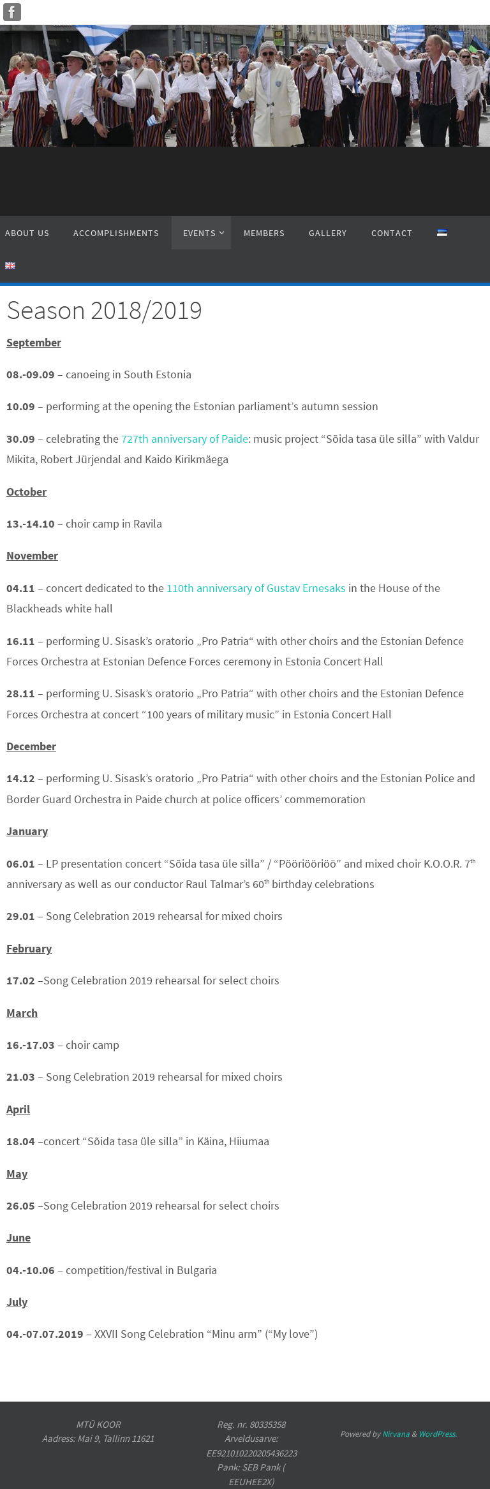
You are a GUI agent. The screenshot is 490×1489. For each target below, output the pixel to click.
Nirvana (396, 1433)
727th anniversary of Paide (184, 438)
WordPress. (438, 1433)
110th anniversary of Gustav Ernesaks (256, 588)
